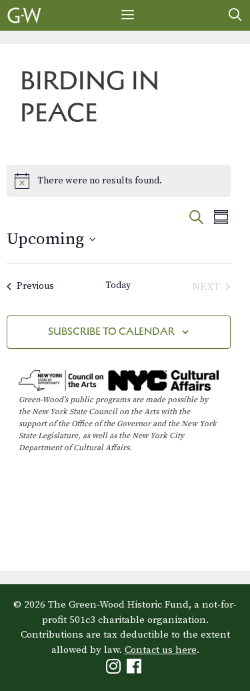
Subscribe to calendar (111, 331)
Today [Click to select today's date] (118, 285)
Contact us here (161, 650)
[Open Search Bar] (235, 15)
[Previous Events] (30, 286)
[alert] (119, 181)
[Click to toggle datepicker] (51, 239)
